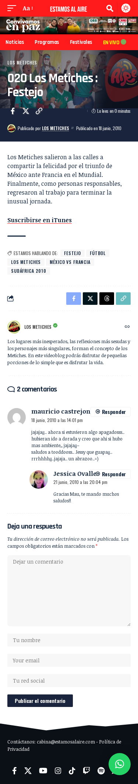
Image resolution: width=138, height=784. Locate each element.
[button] (13, 8)
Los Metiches (22, 62)
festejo (72, 253)
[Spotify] (101, 770)
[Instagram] (58, 770)
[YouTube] (43, 770)
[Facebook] (14, 770)
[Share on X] (26, 111)
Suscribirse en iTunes (39, 220)
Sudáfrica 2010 (28, 271)
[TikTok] (72, 770)
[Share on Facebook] (12, 111)
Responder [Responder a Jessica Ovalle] (114, 474)
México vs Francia (70, 262)
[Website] (127, 327)
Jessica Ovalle (75, 473)
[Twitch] (86, 770)
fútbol (98, 253)
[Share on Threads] (106, 298)
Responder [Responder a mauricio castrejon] (114, 411)
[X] (27, 770)
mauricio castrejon (61, 411)
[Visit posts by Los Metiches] (11, 128)
